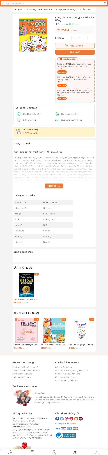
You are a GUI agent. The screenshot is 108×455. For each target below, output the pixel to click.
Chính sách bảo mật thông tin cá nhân (71, 370)
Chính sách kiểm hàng (64, 377)
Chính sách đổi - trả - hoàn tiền (26, 367)
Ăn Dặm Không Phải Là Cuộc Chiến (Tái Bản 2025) (54, 345)
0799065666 (30, 133)
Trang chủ (18, 9)
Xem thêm (54, 186)
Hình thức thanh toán (22, 377)
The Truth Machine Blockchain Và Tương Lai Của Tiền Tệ (26, 299)
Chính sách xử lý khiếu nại (66, 380)
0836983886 (25, 426)
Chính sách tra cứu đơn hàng (67, 374)
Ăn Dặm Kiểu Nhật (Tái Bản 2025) (26, 345)
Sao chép (62, 72)
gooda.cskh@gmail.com (29, 424)
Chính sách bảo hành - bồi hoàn (26, 370)
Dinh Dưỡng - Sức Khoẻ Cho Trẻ (39, 9)
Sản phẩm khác (23, 267)
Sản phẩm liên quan (26, 313)
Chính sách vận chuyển (22, 374)
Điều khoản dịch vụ (63, 367)
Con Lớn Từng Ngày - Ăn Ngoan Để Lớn (82, 345)
